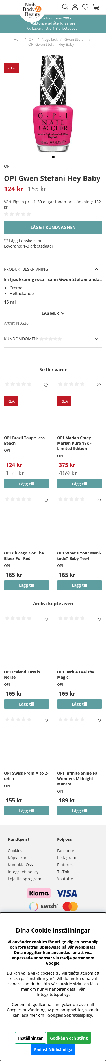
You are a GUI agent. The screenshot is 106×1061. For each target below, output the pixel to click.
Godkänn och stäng (69, 1038)
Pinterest (65, 864)
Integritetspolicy (23, 871)
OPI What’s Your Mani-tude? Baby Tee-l (79, 555)
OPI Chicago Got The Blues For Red (24, 555)
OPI (32, 39)
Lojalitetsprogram (24, 878)
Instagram (66, 857)
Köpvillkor (17, 857)
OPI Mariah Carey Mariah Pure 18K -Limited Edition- (74, 443)
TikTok (63, 871)
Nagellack (50, 39)
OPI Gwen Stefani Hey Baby (51, 44)
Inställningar (30, 1038)
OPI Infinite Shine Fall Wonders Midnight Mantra (78, 778)
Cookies (15, 850)
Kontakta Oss (20, 864)
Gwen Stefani (75, 39)
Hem (18, 39)
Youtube (65, 878)
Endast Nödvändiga (53, 1049)
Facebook (66, 850)
